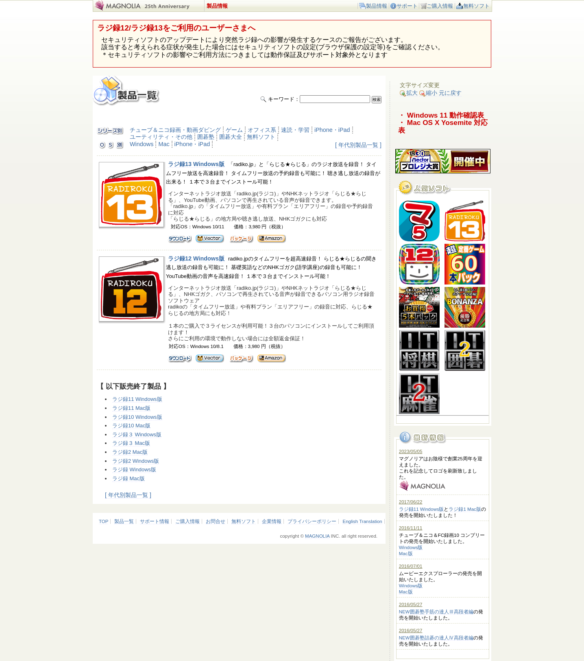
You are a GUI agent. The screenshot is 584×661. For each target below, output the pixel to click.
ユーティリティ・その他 (161, 137)
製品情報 (376, 6)
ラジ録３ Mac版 (131, 443)
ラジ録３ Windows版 (136, 434)
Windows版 (411, 547)
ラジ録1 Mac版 (465, 509)
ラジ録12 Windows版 (196, 258)
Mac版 (406, 553)
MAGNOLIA (317, 536)
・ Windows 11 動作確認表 (441, 115)
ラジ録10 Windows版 (137, 417)
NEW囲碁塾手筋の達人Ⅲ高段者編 (436, 611)
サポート (407, 6)
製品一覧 (124, 521)
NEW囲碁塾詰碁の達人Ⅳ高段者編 (436, 637)
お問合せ (215, 521)
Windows (141, 144)
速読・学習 (295, 130)
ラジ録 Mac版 (128, 478)
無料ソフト (476, 6)
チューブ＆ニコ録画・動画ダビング (175, 130)
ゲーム (234, 130)
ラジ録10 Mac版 (131, 425)
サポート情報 (154, 521)
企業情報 (271, 521)
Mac (163, 144)
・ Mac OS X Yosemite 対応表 (443, 126)
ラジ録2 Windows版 (135, 461)
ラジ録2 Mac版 (130, 452)
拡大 (409, 93)
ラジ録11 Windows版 (137, 399)
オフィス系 (262, 130)
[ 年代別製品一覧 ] (358, 145)
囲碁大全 (230, 137)
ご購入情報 (440, 6)
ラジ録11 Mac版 (131, 408)
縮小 (428, 93)
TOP (103, 521)
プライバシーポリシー (312, 521)
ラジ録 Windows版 (134, 469)
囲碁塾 (205, 137)
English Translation (362, 521)
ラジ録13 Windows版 (196, 164)
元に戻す (450, 93)
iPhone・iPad (332, 130)
